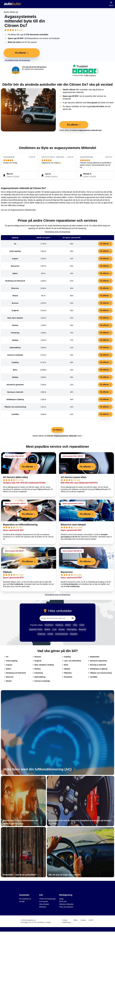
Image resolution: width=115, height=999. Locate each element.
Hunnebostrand (61, 634)
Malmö (68, 625)
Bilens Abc (63, 901)
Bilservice (9, 677)
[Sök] (73, 618)
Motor (65, 665)
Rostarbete (67, 677)
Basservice (67, 572)
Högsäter (73, 634)
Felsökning (38, 673)
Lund (54, 629)
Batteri (7, 669)
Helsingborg (71, 629)
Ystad (81, 625)
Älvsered (82, 629)
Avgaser (8, 665)
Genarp (62, 629)
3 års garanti (43, 901)
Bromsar (37, 657)
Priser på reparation (66, 907)
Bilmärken (42, 907)
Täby (75, 625)
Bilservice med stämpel (73, 524)
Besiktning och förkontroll (15, 673)
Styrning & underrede (97, 665)
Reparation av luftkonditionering (20, 524)
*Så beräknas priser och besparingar (17, 60)
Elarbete (37, 669)
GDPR (91, 920)
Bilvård (7, 681)
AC (6, 657)
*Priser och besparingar (47, 899)
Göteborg (59, 625)
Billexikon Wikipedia (66, 904)
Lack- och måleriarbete (71, 661)
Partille (50, 634)
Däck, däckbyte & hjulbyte (43, 665)
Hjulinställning (39, 677)
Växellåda (92, 677)
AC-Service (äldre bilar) (15, 477)
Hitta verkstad (44, 904)
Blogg (61, 899)
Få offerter (105, 244)
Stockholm (49, 625)
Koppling (66, 657)
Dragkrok (37, 661)
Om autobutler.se (25, 899)
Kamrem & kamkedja (41, 681)
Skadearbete (93, 657)
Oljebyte (7, 572)
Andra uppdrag (10, 661)
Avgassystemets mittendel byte (23, 210)
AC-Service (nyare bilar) (73, 477)
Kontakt (21, 901)
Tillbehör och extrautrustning (100, 673)
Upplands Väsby (35, 629)
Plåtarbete (67, 673)
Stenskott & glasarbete (97, 661)
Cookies (83, 920)
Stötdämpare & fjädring (97, 669)
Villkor (75, 920)
